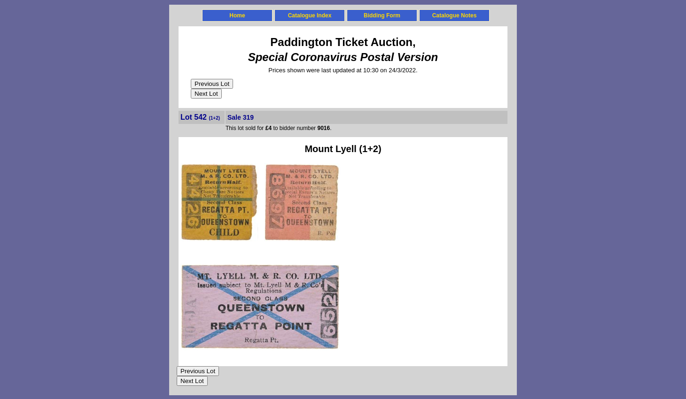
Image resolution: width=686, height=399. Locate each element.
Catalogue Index (310, 15)
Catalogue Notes (454, 15)
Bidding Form (382, 15)
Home (237, 15)
